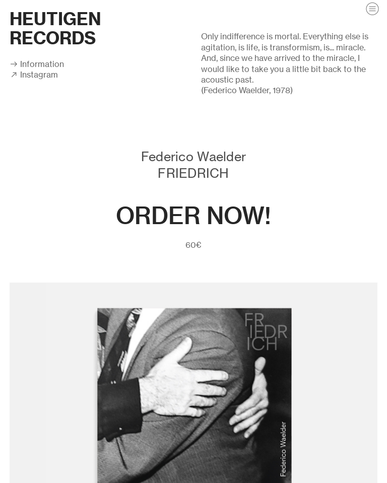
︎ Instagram (34, 75)
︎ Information (37, 64)
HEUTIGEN (55, 19)
